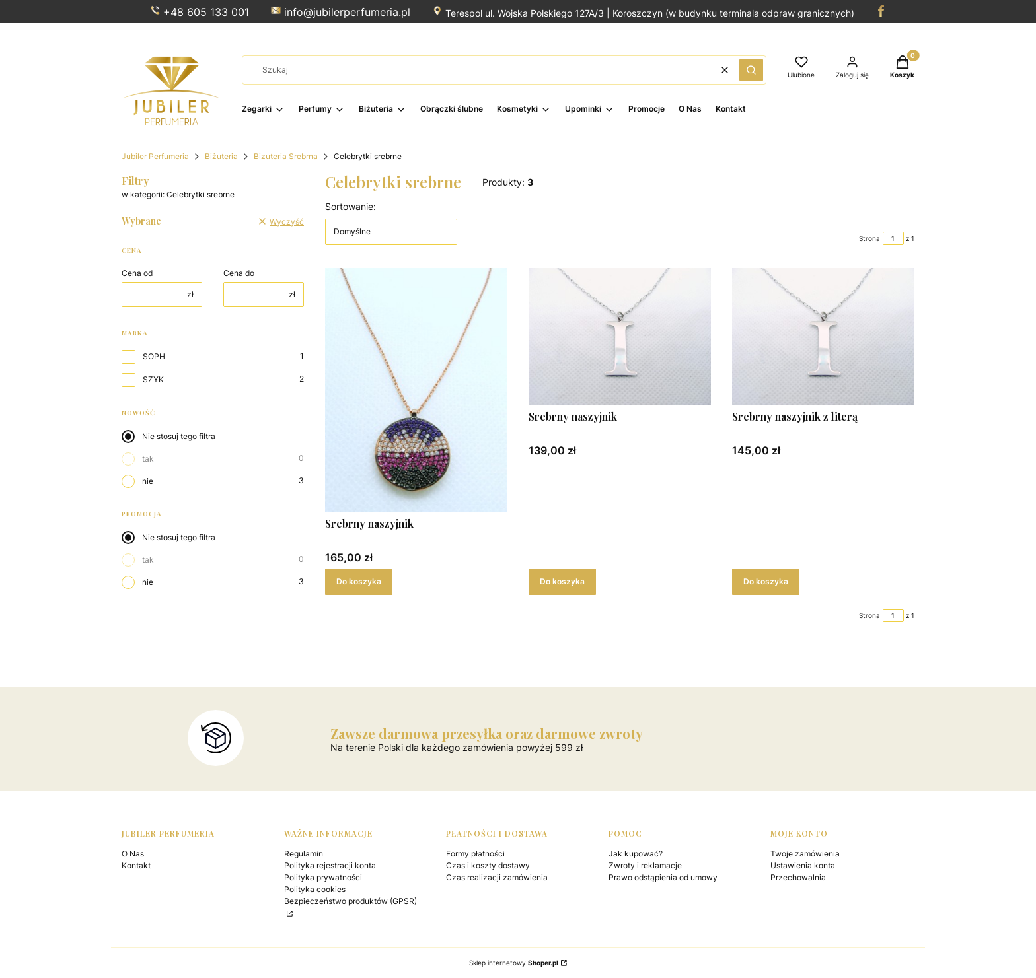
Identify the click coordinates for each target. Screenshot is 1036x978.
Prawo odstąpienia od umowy (663, 877)
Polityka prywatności (323, 877)
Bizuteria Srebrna (286, 156)
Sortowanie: (350, 206)
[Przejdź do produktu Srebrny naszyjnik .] (416, 390)
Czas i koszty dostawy (488, 865)
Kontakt (136, 865)
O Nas (133, 853)
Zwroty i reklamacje (645, 865)
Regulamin (303, 853)
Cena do (238, 273)
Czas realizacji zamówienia (497, 877)
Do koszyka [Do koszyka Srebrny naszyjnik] (358, 581)
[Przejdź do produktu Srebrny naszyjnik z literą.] (823, 336)
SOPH (154, 356)
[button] (751, 70)
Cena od (137, 273)
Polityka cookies (315, 889)
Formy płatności (475, 853)
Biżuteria (221, 156)
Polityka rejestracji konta (330, 865)
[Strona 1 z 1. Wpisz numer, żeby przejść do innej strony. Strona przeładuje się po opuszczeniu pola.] (893, 238)
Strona (869, 238)
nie (147, 481)
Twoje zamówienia (805, 853)
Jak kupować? (636, 853)
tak (148, 459)
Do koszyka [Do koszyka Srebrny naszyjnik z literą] (765, 581)
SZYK (153, 379)
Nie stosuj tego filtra (178, 436)
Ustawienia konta (802, 865)
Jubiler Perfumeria (155, 156)
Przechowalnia (798, 877)
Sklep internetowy (513, 963)
